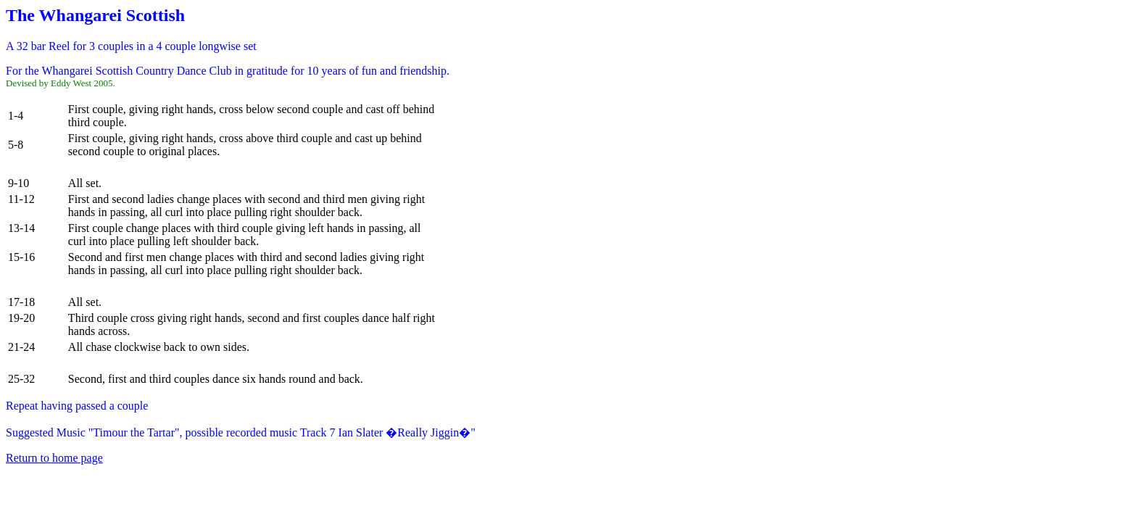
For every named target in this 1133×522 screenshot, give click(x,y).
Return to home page (54, 458)
